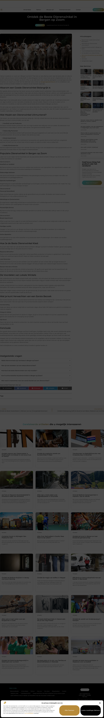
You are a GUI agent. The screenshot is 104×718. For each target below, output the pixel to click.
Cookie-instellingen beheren (90, 710)
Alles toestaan (69, 710)
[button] (100, 703)
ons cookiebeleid (29, 713)
